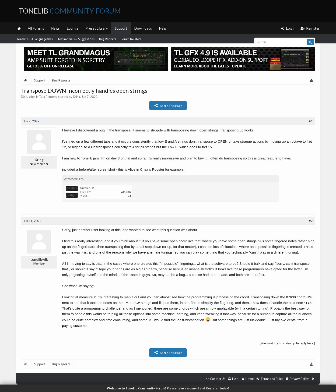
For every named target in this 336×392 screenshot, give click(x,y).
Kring (76, 97)
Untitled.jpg (87, 187)
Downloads (143, 28)
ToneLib (70, 11)
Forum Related (131, 39)
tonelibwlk (39, 259)
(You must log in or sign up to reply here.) (287, 343)
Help (162, 28)
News (55, 28)
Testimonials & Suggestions (75, 39)
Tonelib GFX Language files (34, 39)
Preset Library (96, 28)
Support (121, 28)
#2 (311, 221)
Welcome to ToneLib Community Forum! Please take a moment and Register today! (168, 388)
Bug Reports (107, 39)
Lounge (72, 28)
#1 (311, 121)
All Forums (36, 28)
